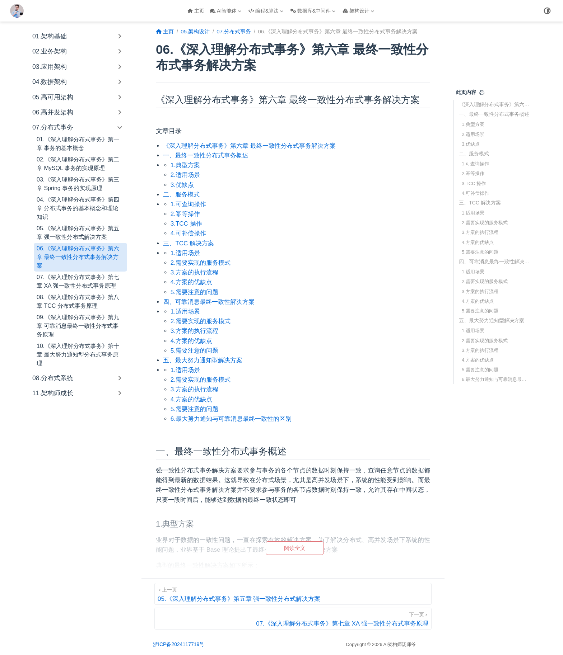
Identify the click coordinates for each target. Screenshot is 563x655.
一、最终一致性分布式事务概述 (494, 114)
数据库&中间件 (313, 11)
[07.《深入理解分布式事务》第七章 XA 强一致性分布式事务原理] (293, 619)
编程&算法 (266, 11)
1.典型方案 (473, 124)
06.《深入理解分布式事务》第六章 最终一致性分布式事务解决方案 (78, 257)
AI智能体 (226, 11)
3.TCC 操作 (474, 183)
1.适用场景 (473, 213)
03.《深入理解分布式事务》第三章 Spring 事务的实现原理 (78, 183)
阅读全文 (295, 548)
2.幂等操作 (473, 173)
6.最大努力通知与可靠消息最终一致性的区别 (496, 379)
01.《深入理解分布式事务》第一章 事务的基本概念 (78, 143)
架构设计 (358, 11)
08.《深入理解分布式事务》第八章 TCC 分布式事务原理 (78, 301)
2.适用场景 (473, 134)
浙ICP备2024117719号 (178, 644)
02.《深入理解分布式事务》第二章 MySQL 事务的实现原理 (78, 163)
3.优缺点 (471, 144)
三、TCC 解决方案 (480, 203)
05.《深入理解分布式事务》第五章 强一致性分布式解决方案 (78, 232)
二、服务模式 (474, 153)
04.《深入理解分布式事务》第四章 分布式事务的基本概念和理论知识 (78, 208)
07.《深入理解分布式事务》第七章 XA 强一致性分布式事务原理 (78, 281)
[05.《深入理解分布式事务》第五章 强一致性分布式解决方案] (293, 594)
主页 (195, 11)
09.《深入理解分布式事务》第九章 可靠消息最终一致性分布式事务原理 (78, 326)
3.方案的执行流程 (480, 232)
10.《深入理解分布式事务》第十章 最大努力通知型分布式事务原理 (78, 354)
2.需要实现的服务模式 (485, 222)
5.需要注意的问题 (480, 252)
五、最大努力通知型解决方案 (491, 320)
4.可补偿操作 (475, 193)
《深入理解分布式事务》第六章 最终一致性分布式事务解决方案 (495, 104)
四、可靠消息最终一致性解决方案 (495, 261)
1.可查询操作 (475, 163)
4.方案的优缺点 (478, 242)
